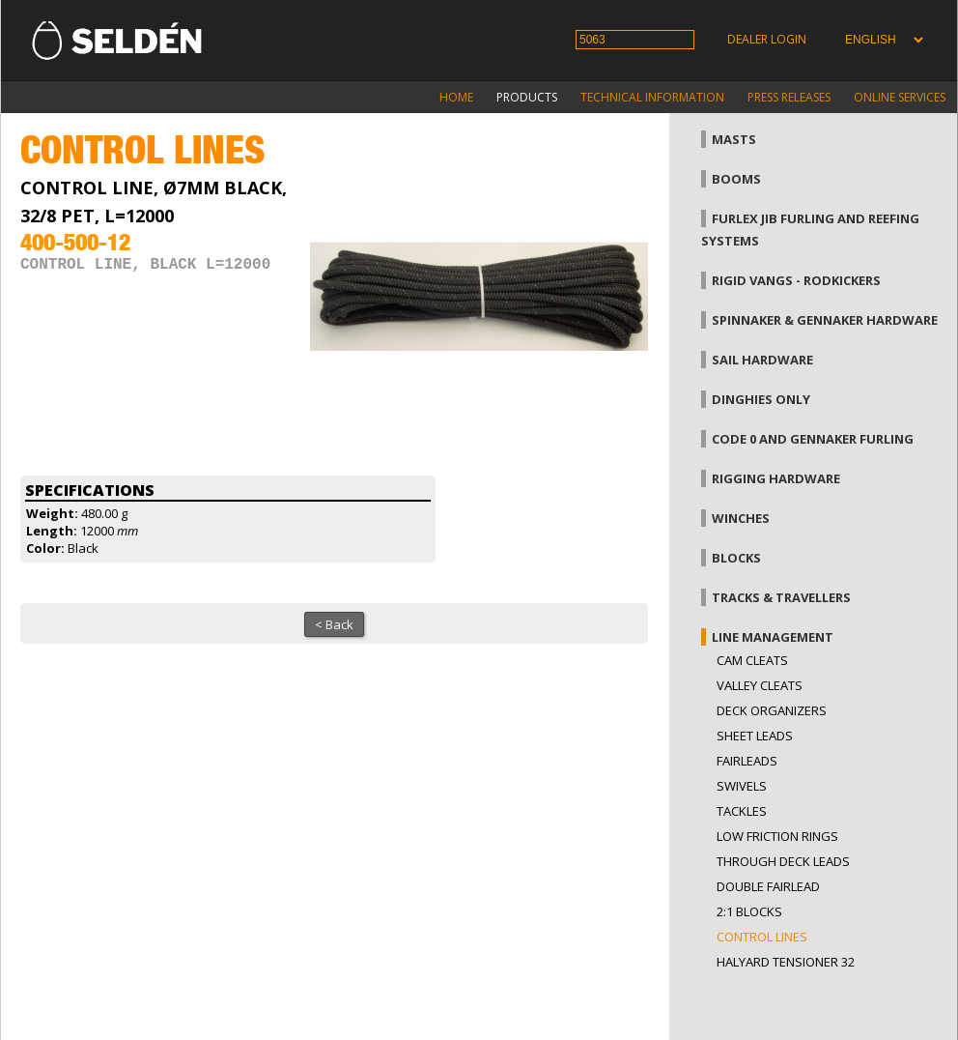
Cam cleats (752, 660)
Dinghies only (761, 399)
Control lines (762, 936)
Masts (734, 139)
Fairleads (747, 760)
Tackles (742, 811)
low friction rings (777, 836)
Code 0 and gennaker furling (813, 439)
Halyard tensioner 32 (786, 961)
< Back (334, 624)
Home (456, 97)
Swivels (742, 785)
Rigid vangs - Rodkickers (796, 280)
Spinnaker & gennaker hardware (825, 320)
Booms (736, 179)
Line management (772, 637)
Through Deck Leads (783, 861)
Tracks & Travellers (781, 597)
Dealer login (766, 39)
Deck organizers (772, 710)
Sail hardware (762, 359)
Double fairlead (768, 886)
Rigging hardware (776, 478)
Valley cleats (760, 685)
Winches (741, 518)
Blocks (736, 557)
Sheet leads (755, 735)
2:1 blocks (749, 911)
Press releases (789, 97)
